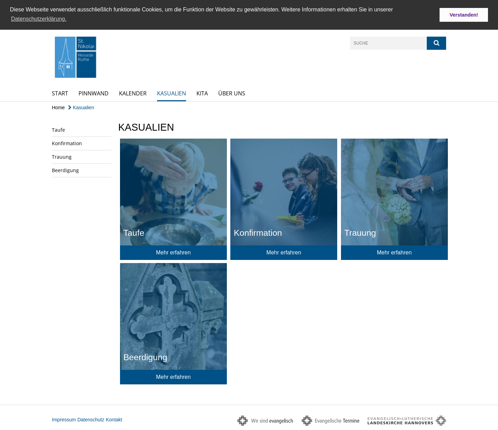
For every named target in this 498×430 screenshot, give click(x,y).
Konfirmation (67, 143)
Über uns (231, 93)
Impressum (64, 419)
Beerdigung (65, 170)
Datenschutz (90, 419)
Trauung (62, 156)
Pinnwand (94, 93)
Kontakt (114, 419)
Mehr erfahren (173, 252)
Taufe (58, 129)
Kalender (133, 93)
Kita (202, 93)
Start (60, 93)
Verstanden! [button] (464, 15)
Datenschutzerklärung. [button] (38, 19)
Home (58, 107)
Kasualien (171, 93)
